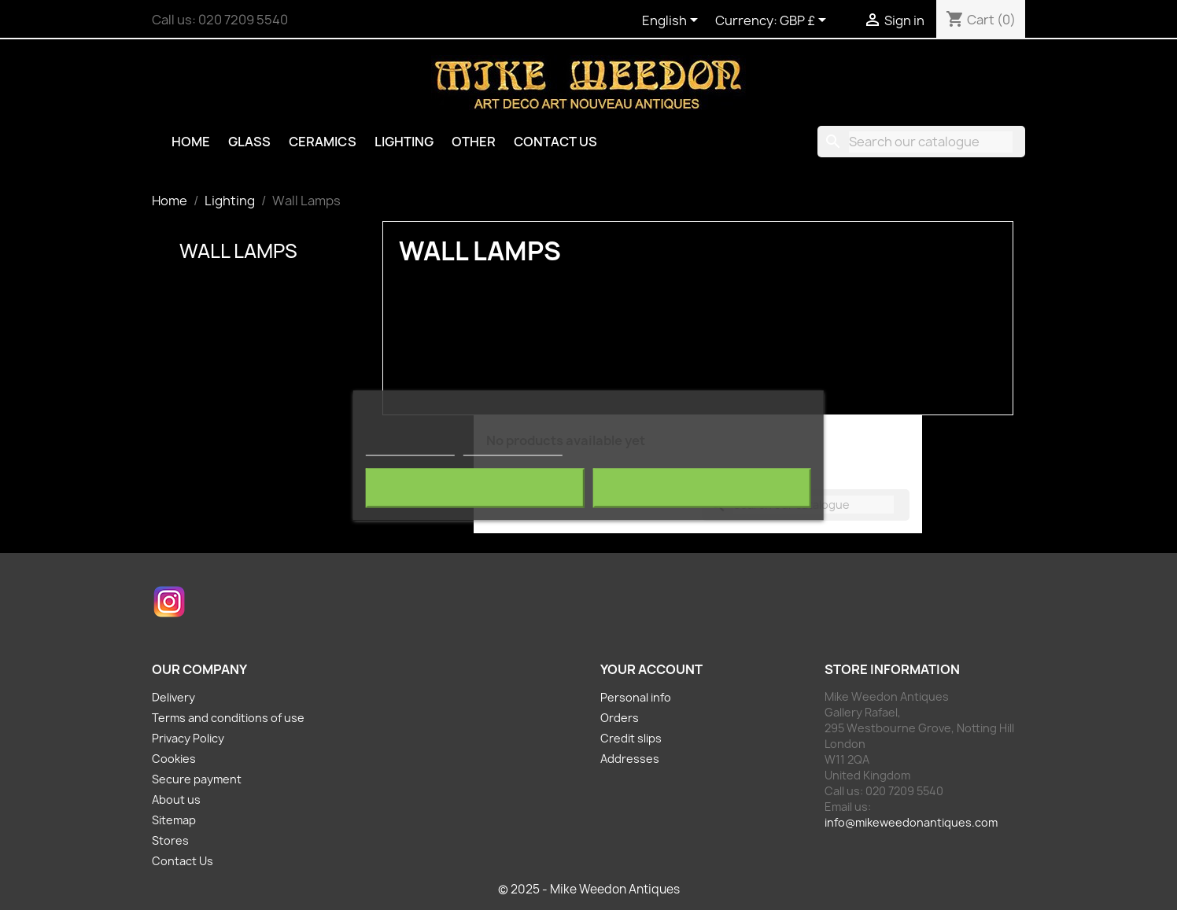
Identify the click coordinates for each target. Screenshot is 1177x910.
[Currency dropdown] (806, 21)
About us (176, 799)
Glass (249, 141)
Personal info (635, 697)
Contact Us (555, 141)
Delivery (173, 697)
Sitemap (174, 819)
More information (410, 448)
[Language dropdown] (672, 21)
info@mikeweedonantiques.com (911, 822)
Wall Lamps (238, 251)
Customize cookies (513, 448)
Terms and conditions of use (228, 717)
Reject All (475, 488)
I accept (702, 488)
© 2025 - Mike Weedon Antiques (589, 889)
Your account (651, 669)
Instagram (169, 601)
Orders (619, 717)
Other (474, 141)
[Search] (921, 141)
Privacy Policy (188, 738)
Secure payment (197, 779)
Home (191, 141)
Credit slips (631, 738)
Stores (170, 840)
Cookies (174, 758)
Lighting (404, 141)
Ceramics (322, 141)
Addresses (629, 758)
